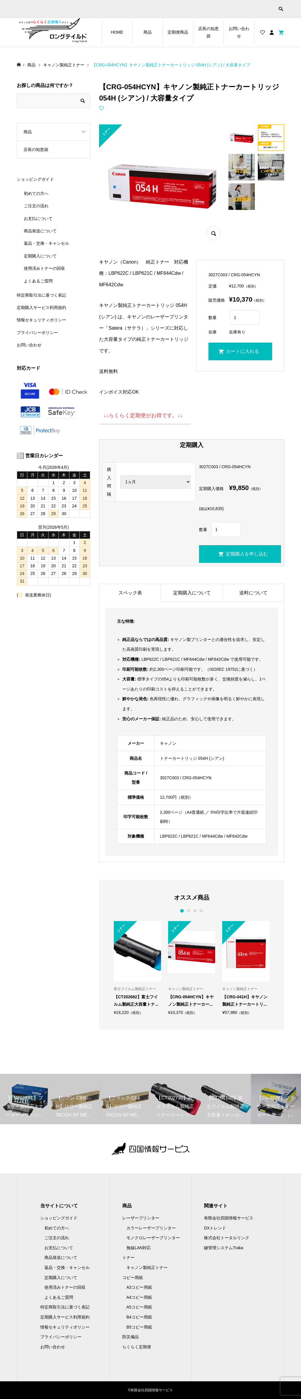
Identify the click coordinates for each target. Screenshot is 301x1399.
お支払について (38, 218)
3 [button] (195, 911)
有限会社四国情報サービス (228, 1218)
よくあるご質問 (38, 281)
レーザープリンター (140, 1218)
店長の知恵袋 (208, 32)
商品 (147, 32)
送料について (253, 592)
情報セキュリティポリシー (41, 320)
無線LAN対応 (138, 1247)
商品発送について (40, 230)
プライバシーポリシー (37, 332)
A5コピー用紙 (139, 1307)
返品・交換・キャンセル (46, 243)
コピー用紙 (132, 1277)
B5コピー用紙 (139, 1327)
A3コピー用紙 (139, 1287)
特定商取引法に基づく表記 (41, 295)
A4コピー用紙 (139, 1297)
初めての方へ (36, 193)
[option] (137, 968)
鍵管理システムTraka (223, 1247)
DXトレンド (215, 1228)
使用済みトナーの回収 (44, 268)
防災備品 (130, 1336)
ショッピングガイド (35, 179)
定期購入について (192, 592)
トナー (128, 1257)
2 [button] (188, 911)
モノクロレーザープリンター (153, 1237)
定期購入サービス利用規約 (41, 307)
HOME (117, 32)
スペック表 (130, 592)
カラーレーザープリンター (151, 1228)
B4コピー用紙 (139, 1317)
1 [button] (182, 911)
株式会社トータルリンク (226, 1237)
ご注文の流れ (36, 205)
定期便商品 (178, 32)
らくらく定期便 (136, 1346)
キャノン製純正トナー (147, 1267)
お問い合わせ (239, 32)
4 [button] (201, 911)
